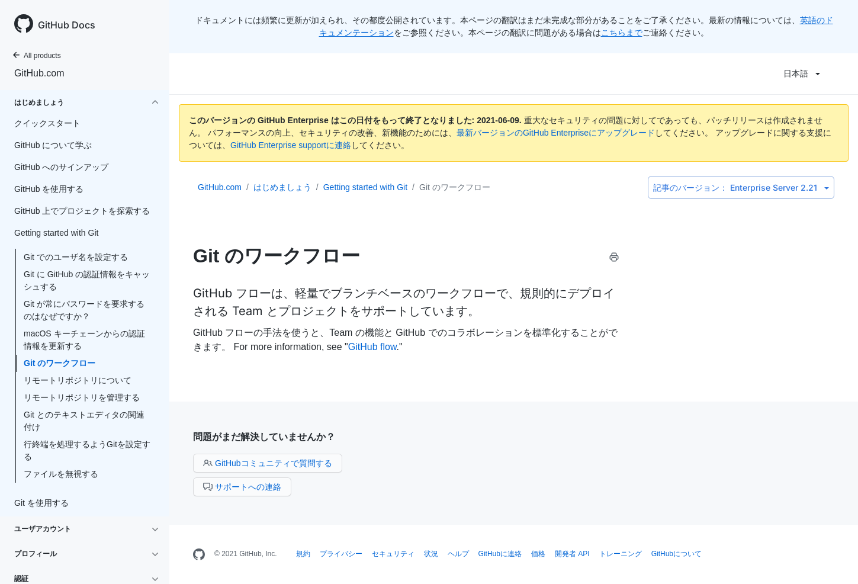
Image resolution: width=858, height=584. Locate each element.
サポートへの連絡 (242, 487)
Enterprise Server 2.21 (741, 187)
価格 (538, 554)
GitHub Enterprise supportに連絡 (290, 145)
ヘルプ (458, 554)
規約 (303, 554)
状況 (431, 554)
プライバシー (341, 554)
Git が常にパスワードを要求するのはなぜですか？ (84, 310)
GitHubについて (676, 554)
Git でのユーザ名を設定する (76, 257)
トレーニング (620, 554)
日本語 (801, 73)
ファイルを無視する (61, 474)
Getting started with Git (365, 187)
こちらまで (621, 32)
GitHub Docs (66, 25)
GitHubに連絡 (500, 554)
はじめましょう (282, 187)
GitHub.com (39, 73)
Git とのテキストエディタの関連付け (84, 421)
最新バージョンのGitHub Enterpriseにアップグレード (556, 132)
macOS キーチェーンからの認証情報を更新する (84, 340)
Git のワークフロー (59, 363)
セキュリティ (393, 554)
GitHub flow (372, 347)
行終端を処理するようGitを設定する (87, 450)
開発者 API (572, 554)
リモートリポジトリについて (77, 380)
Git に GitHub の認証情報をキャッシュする (87, 280)
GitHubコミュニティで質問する (267, 463)
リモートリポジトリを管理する (82, 397)
